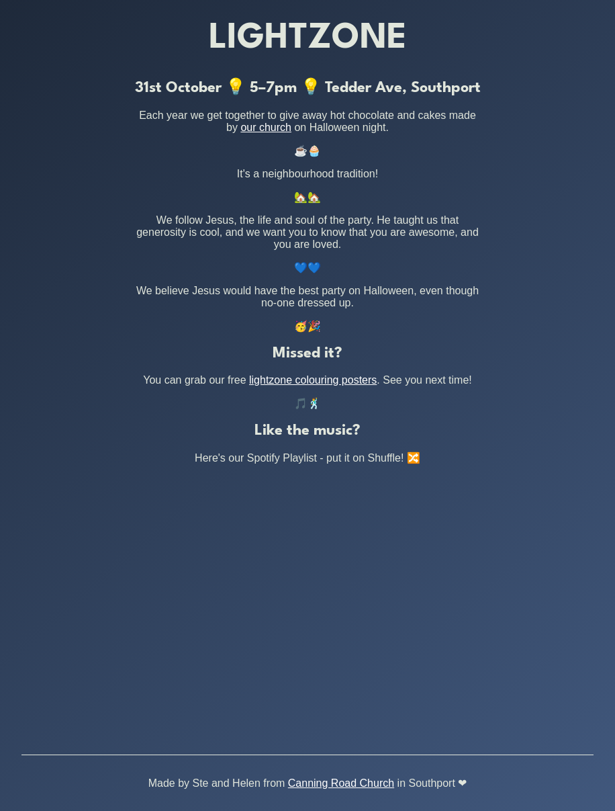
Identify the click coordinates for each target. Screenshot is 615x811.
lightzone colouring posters (313, 380)
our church (265, 127)
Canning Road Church (341, 783)
